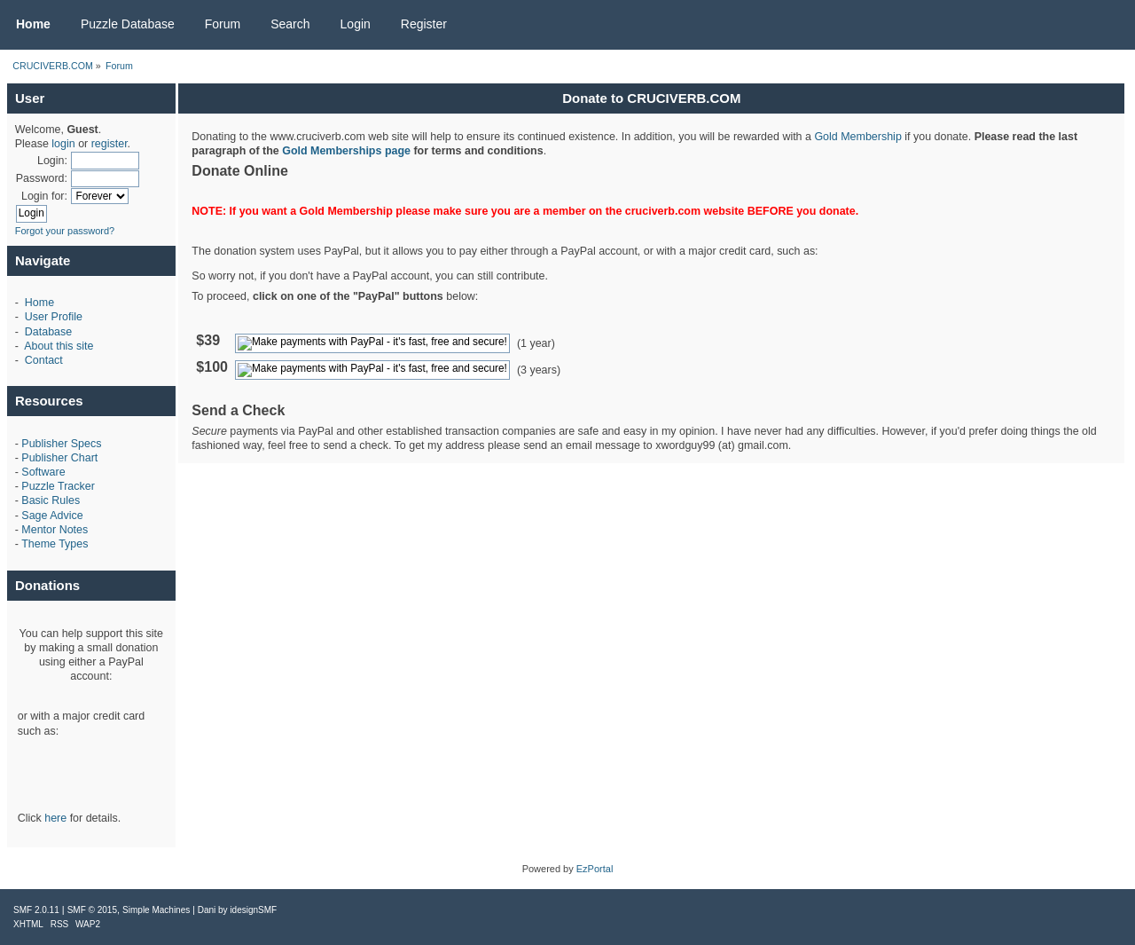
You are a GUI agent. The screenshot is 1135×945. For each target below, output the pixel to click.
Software (43, 472)
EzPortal (595, 868)
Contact (44, 360)
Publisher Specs (61, 443)
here (55, 818)
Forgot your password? (65, 230)
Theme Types (54, 544)
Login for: (44, 196)
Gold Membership (857, 136)
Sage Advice (51, 515)
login (62, 144)
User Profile (53, 317)
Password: (41, 178)
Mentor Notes (54, 530)
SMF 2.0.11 (36, 910)
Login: (52, 160)
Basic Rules (50, 500)
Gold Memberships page (346, 151)
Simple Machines (156, 910)
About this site (58, 346)
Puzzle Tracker (57, 486)
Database (48, 332)
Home (39, 302)
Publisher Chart (59, 458)
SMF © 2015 (92, 910)
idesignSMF (253, 910)
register (109, 144)
